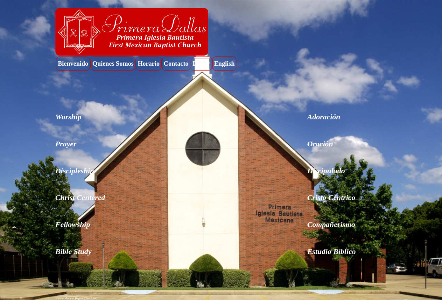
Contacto (176, 63)
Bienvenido (73, 63)
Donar (201, 63)
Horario (149, 63)
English (224, 63)
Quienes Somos (112, 63)
